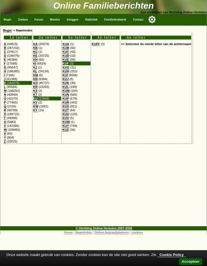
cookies (137, 232)
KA (35, 44)
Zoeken (23, 19)
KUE (65, 59)
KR (35, 86)
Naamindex (83, 232)
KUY (65, 125)
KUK (65, 83)
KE (35, 55)
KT (35, 94)
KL (35, 71)
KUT (65, 110)
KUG (65, 67)
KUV (65, 118)
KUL (65, 86)
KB (35, 48)
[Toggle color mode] (152, 19)
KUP (65, 98)
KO (35, 83)
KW (36, 106)
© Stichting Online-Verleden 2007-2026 (104, 228)
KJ (35, 67)
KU (35, 98)
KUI (65, 75)
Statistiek (91, 19)
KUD (65, 55)
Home (68, 232)
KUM (65, 90)
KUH (65, 71)
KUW (66, 122)
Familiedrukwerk (115, 19)
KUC (65, 51)
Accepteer (191, 261)
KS (35, 90)
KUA (65, 44)
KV (35, 102)
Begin (7, 19)
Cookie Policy (172, 255)
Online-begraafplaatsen (111, 232)
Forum (38, 19)
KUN (65, 94)
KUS (65, 106)
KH (35, 59)
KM (35, 75)
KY (35, 110)
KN (35, 79)
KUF (65, 63)
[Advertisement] (103, 187)
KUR (65, 102)
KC (35, 51)
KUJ (65, 79)
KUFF (96, 44)
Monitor (55, 19)
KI (34, 63)
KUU (65, 114)
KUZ (65, 129)
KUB (65, 48)
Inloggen (73, 19)
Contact (138, 19)
